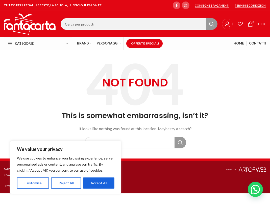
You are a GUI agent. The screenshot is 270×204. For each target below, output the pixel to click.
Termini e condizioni (250, 5)
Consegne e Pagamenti (212, 5)
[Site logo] (30, 23)
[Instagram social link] (185, 5)
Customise (33, 183)
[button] (255, 189)
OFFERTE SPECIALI (145, 43)
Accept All (99, 183)
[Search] (139, 24)
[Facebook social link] (176, 5)
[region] (65, 167)
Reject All (66, 183)
